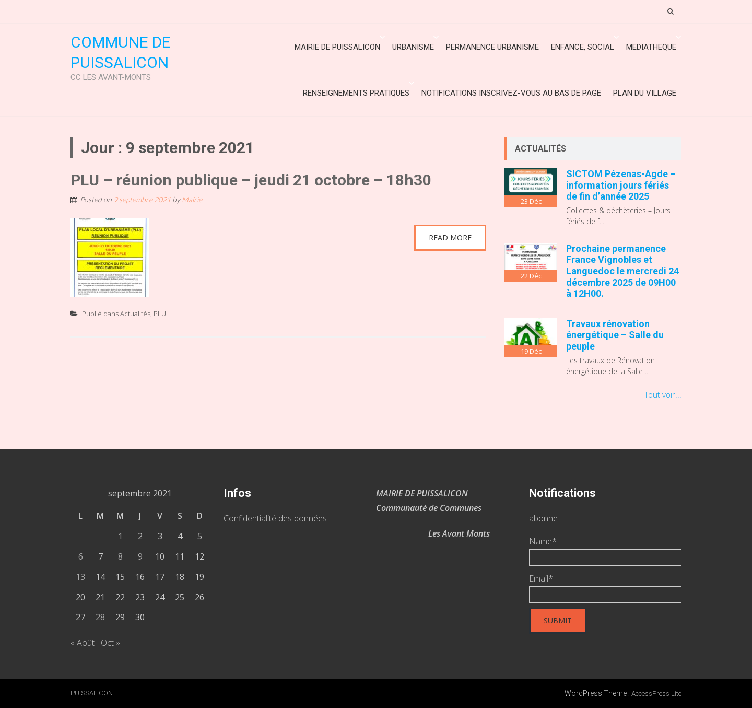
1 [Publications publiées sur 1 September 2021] (120, 536)
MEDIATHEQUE (651, 47)
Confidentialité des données (275, 518)
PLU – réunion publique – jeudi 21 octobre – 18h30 (250, 180)
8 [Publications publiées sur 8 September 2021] (120, 556)
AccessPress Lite (656, 694)
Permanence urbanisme (492, 47)
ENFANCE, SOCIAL (582, 47)
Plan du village (644, 93)
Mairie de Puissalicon (337, 47)
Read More (450, 237)
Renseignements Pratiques (356, 93)
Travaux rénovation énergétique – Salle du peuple (615, 335)
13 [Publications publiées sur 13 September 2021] (80, 577)
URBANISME (413, 47)
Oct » (110, 642)
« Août (82, 642)
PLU (160, 313)
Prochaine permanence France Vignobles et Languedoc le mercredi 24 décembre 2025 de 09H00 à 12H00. (622, 271)
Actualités (135, 313)
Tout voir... (663, 394)
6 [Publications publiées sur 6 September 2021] (80, 556)
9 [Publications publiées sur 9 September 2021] (140, 556)
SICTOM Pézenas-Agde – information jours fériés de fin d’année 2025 (621, 185)
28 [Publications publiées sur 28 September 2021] (100, 617)
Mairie (192, 199)
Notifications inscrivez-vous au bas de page (511, 93)
